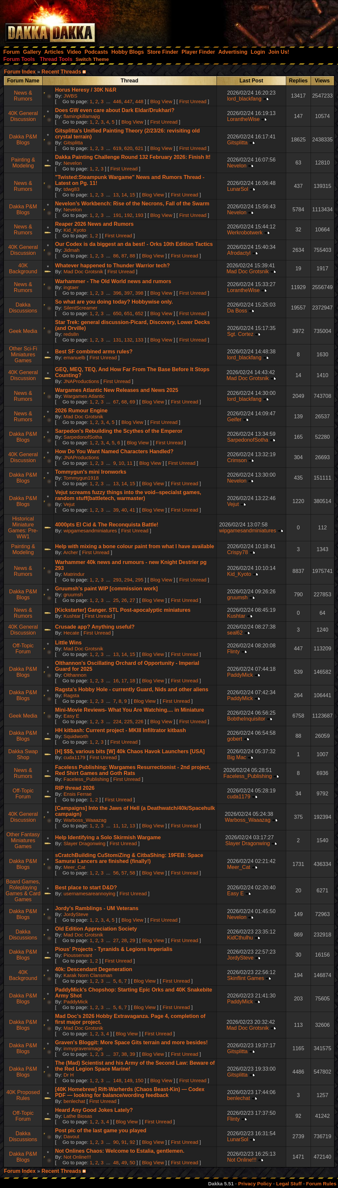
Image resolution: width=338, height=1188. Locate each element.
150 (139, 1080)
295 (139, 579)
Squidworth (76, 736)
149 (128, 1080)
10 (121, 463)
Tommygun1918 (81, 478)
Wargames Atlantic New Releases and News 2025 (116, 390)
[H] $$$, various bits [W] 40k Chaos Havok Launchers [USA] (130, 751)
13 (116, 194)
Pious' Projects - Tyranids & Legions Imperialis (114, 949)
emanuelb (74, 357)
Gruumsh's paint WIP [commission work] (106, 588)
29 (132, 940)
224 (117, 721)
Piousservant (78, 955)
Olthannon (75, 675)
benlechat (74, 1101)
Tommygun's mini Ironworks (90, 472)
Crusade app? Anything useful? (95, 627)
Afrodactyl (239, 253)
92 (132, 1142)
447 (128, 101)
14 (124, 194)
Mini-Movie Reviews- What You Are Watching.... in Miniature (129, 710)
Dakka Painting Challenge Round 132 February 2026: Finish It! (133, 157)
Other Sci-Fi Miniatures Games (23, 354)
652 (139, 313)
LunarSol (237, 189)
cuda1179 (74, 757)
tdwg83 (72, 189)
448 (139, 101)
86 (116, 255)
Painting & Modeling (23, 162)
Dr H (69, 1075)
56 (116, 873)
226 (139, 721)
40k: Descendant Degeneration (93, 969)
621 (139, 148)
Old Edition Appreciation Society (96, 929)
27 (132, 600)
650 (117, 313)
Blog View (161, 101)
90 (116, 1142)
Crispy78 (237, 552)
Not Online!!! (77, 1157)
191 (117, 215)
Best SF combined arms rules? (94, 351)
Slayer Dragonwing (85, 843)
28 (124, 940)
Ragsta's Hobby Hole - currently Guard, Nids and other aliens (131, 689)
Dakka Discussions (23, 307)
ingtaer (71, 287)
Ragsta (72, 695)
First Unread (193, 101)
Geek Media (23, 331)
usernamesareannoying (90, 893)
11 (129, 463)
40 (124, 510)
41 (132, 510)
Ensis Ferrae (78, 794)
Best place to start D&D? (86, 887)
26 (124, 600)
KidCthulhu (240, 937)
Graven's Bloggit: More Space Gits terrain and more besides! (131, 1042)
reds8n (71, 334)
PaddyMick (240, 675)
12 (124, 825)
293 (117, 579)
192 (128, 215)
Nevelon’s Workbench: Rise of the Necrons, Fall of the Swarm (132, 203)
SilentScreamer (81, 308)
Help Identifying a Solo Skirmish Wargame (108, 837)
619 (117, 148)
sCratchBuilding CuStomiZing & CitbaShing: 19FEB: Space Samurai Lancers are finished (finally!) (129, 858)
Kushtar (72, 616)
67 (116, 401)
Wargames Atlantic (84, 396)
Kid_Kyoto (75, 230)
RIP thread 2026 (75, 788)
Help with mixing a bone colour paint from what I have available (134, 546)
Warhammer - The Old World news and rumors (113, 281)
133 (139, 339)
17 (124, 680)
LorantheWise (243, 119)
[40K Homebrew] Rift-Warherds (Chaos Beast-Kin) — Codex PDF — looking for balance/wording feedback (130, 1092)
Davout (72, 1136)
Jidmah (72, 250)
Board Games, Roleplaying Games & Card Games (23, 890)
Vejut (69, 504)
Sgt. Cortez (240, 334)
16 (116, 680)
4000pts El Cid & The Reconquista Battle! (106, 524)
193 (139, 215)
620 (128, 148)
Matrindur (74, 574)
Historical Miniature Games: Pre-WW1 (23, 527)
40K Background (23, 268)
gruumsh (73, 594)
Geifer (234, 419)
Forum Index (20, 71)
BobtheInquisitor (246, 719)
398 (139, 293)
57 (124, 873)
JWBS (71, 96)
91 (124, 1142)
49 (124, 1162)
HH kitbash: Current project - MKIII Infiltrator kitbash (120, 730)
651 (128, 313)
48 (116, 1162)
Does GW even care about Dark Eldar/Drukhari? (115, 110)
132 (128, 339)
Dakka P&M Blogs (23, 139)
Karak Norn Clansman (88, 975)
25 (116, 600)
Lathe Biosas (78, 1116)
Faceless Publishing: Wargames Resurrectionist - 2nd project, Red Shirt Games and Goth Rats (133, 770)
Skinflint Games (245, 978)
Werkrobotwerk (244, 232)
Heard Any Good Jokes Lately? (94, 1110)
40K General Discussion (23, 116)
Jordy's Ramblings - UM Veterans (97, 908)
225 (128, 721)
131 (117, 339)
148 (117, 1080)
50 (132, 1162)
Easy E (72, 716)
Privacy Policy (255, 1183)
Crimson (237, 460)
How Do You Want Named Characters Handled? (114, 451)
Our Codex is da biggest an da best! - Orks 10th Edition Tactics (134, 244)
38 (124, 1054)
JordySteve (76, 914)
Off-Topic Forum (23, 648)
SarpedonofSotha (83, 437)
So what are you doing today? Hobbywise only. (114, 302)
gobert (234, 739)
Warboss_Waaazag (85, 820)
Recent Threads (61, 71)
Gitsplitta (73, 142)
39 (116, 510)
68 (124, 401)
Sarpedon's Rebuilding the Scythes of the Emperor (119, 431)
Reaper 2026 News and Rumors (94, 224)
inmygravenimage (83, 1048)
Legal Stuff (289, 1183)
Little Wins (68, 642)
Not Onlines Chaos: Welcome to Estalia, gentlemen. (120, 1151)
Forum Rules (321, 1183)
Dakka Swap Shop (23, 754)
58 (132, 873)
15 (132, 194)
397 (128, 293)
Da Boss (237, 310)
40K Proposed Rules (23, 1095)
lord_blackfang (244, 99)
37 (116, 1054)
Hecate (72, 633)
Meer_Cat (74, 867)
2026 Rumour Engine (81, 410)
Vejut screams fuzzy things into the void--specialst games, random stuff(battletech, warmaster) (128, 495)
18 (132, 680)
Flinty (233, 651)
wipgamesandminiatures (90, 530)
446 (117, 101)
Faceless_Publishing (86, 779)
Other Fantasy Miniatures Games (23, 840)
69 (132, 401)
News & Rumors (23, 96)
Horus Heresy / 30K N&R (86, 90)
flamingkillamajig (82, 116)
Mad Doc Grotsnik (83, 271)
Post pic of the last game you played (101, 1130)
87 (124, 255)
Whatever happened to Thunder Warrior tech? (112, 265)
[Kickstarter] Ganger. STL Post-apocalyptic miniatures (123, 610)
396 (117, 293)
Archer (70, 552)
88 (132, 255)
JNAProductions (81, 381)
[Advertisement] (249, 21)
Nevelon (73, 163)
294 (128, 579)
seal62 (235, 633)
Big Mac (236, 757)
